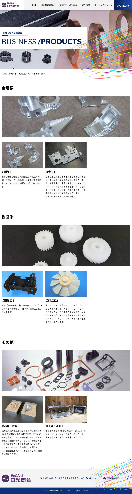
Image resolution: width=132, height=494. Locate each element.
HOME (33, 4)
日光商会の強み (48, 4)
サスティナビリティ (103, 4)
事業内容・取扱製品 (68, 4)
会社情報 (86, 4)
